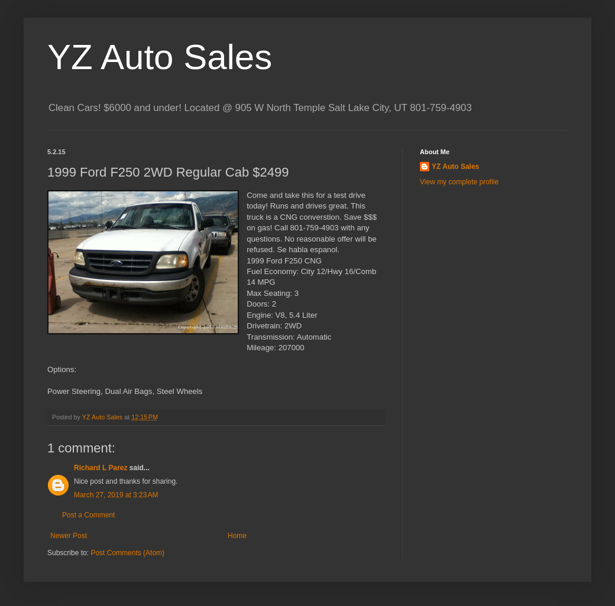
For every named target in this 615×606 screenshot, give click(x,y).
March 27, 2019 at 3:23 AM (116, 495)
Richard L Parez (100, 468)
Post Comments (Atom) (127, 553)
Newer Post (68, 536)
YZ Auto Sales (159, 57)
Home (237, 536)
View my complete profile (459, 182)
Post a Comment (88, 515)
